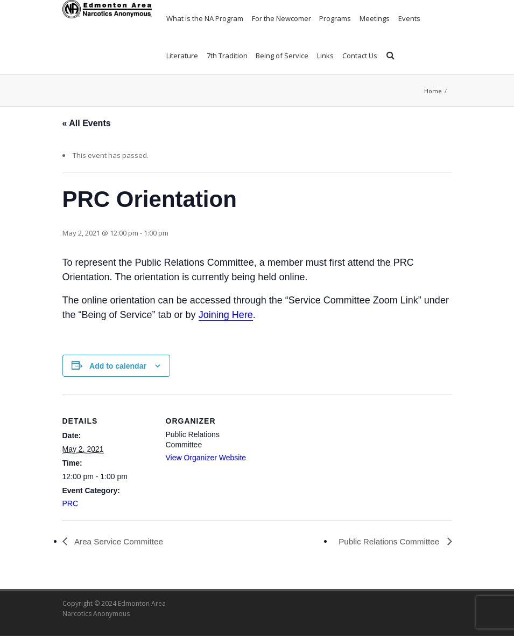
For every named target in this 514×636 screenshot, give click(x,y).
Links (325, 55)
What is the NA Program (204, 18)
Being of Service (282, 55)
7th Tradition (227, 55)
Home (433, 91)
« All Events (86, 123)
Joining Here (226, 314)
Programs (335, 18)
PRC (70, 503)
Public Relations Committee (388, 541)
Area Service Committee (120, 541)
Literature (182, 55)
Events (409, 18)
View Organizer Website (206, 457)
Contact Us (359, 55)
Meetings (375, 18)
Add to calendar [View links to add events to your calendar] (117, 366)
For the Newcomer (281, 18)
